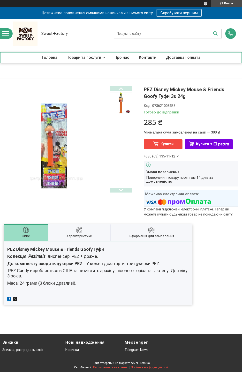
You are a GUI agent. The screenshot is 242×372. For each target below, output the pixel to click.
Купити (167, 144)
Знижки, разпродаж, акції (22, 350)
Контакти (147, 57)
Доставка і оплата (183, 57)
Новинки (72, 350)
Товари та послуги (84, 57)
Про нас (121, 57)
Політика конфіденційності (149, 367)
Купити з (212, 144)
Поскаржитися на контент (111, 367)
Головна (49, 57)
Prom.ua (144, 363)
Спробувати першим (179, 13)
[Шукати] (215, 33)
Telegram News (137, 350)
